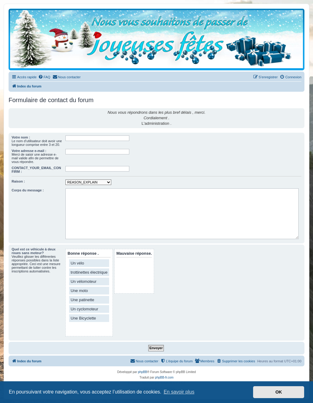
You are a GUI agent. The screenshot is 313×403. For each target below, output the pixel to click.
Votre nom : (21, 137)
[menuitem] (44, 77)
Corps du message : (28, 190)
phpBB (142, 372)
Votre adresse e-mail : (29, 151)
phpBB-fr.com (164, 377)
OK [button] (278, 392)
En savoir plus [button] (179, 391)
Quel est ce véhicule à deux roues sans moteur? (34, 251)
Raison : (18, 181)
